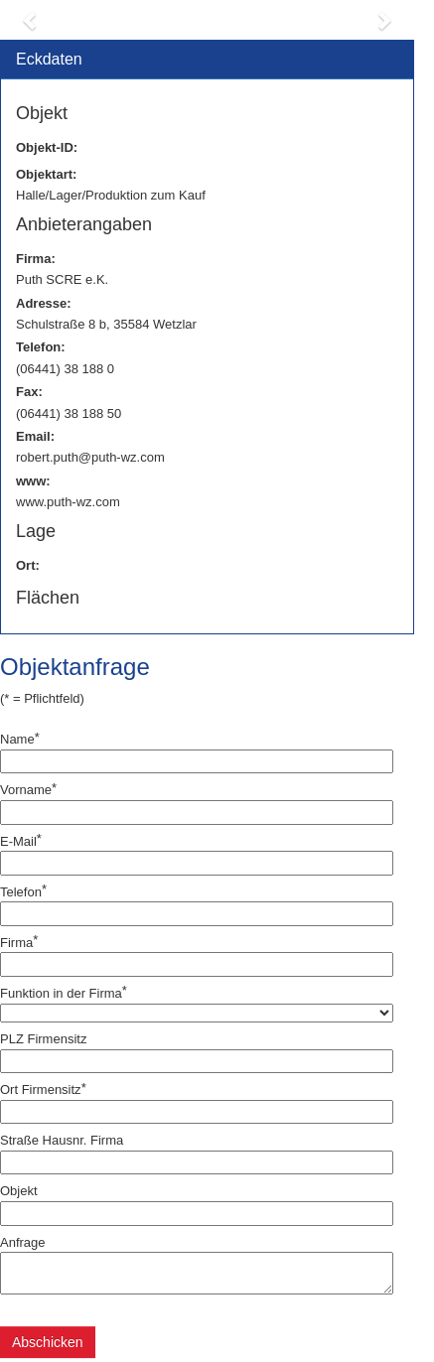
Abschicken (47, 1342)
